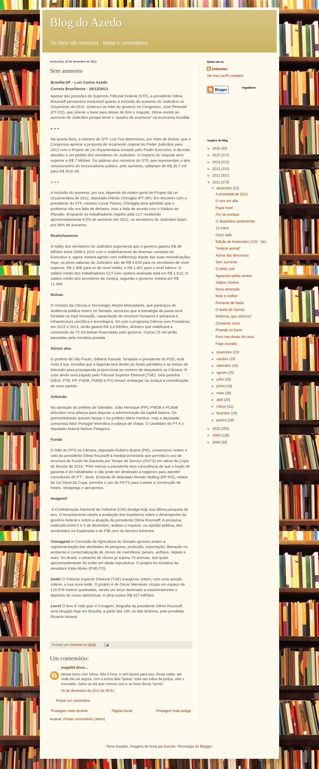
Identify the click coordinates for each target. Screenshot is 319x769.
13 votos (222, 228)
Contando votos (228, 323)
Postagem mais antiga (173, 711)
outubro (222, 359)
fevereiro (223, 413)
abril (220, 400)
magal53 (68, 667)
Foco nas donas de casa (235, 337)
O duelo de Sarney (230, 310)
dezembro (224, 188)
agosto (222, 373)
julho (220, 379)
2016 (216, 148)
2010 (216, 429)
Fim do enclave (227, 215)
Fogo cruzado (226, 344)
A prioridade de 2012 (232, 194)
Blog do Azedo (86, 22)
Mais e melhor (227, 296)
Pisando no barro (229, 330)
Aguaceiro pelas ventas (234, 276)
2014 (216, 162)
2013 (216, 169)
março (221, 406)
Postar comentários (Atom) (84, 719)
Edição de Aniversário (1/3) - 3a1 (241, 242)
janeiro (222, 420)
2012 (216, 175)
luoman (169, 746)
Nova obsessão (228, 289)
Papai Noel (224, 208)
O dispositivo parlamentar (235, 221)
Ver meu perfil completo (225, 76)
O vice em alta (227, 201)
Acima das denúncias (232, 255)
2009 (216, 435)
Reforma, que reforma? (234, 316)
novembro (224, 352)
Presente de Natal (229, 303)
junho (221, 386)
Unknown (220, 69)
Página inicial (122, 711)
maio (220, 393)
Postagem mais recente (69, 711)
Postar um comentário (73, 701)
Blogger (206, 746)
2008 (216, 442)
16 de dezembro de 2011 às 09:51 (87, 691)
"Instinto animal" (228, 248)
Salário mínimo (227, 282)
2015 (216, 155)
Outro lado (224, 235)
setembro (224, 366)
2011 (216, 182)
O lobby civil (225, 269)
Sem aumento (226, 262)
